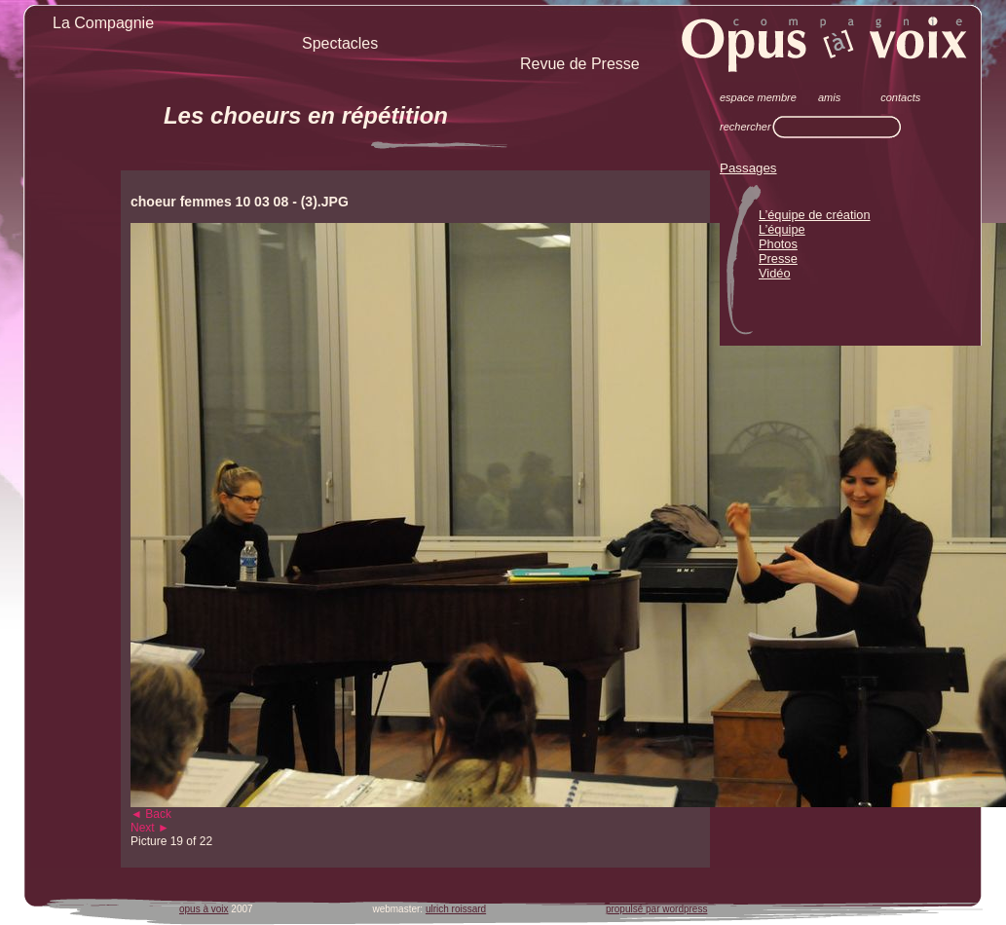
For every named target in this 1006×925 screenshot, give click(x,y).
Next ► (149, 827)
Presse (778, 258)
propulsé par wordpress (657, 909)
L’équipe (782, 229)
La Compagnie (103, 23)
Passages (748, 168)
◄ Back (150, 814)
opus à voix (204, 909)
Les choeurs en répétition (306, 115)
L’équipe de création (815, 214)
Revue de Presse (580, 64)
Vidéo (775, 273)
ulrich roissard (456, 909)
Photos (778, 244)
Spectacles (340, 43)
